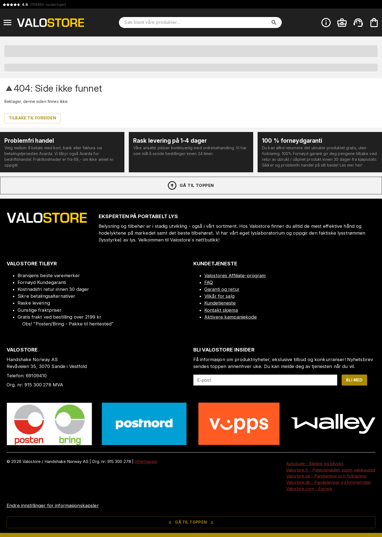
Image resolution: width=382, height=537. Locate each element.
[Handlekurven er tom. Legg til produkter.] (374, 22)
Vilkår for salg (219, 296)
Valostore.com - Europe (309, 488)
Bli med (354, 380)
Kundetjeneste (220, 303)
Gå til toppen (190, 185)
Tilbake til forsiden (32, 118)
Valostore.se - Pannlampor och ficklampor (326, 476)
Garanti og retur (221, 289)
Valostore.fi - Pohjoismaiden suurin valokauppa (330, 470)
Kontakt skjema (221, 310)
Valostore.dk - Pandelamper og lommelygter (328, 482)
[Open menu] (7, 22)
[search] (274, 22)
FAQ (208, 282)
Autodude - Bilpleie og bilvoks (315, 463)
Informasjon (146, 461)
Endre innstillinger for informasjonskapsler (53, 505)
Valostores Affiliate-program (235, 275)
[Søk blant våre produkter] (196, 22)
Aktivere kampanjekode (230, 317)
